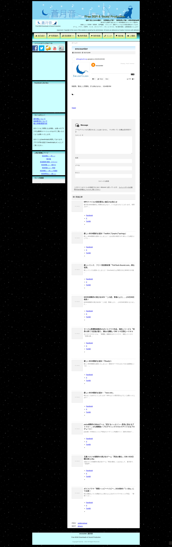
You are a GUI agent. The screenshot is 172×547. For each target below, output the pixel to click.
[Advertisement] (72, 40)
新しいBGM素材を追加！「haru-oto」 (99, 393)
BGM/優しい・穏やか (48, 165)
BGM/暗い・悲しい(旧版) (48, 171)
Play (93, 65)
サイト (77, 173)
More (107, 79)
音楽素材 (69, 36)
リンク (109, 36)
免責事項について (40, 121)
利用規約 (54, 36)
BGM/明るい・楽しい (48, 174)
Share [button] (101, 79)
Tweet (74, 108)
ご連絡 (132, 36)
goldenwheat (82, 523)
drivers (80, 526)
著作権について (39, 119)
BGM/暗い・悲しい (48, 156)
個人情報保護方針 (40, 123)
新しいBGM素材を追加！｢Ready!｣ (97, 361)
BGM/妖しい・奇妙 (48, 168)
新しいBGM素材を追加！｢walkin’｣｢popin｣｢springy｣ (105, 233)
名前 (76, 158)
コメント (79, 135)
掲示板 (120, 36)
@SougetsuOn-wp (81, 59)
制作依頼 (96, 36)
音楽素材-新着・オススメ (48, 162)
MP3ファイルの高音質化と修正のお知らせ (100, 202)
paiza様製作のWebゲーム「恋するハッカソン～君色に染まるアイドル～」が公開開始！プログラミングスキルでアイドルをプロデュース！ (109, 426)
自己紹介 (41, 36)
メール (77, 165)
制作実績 (83, 36)
